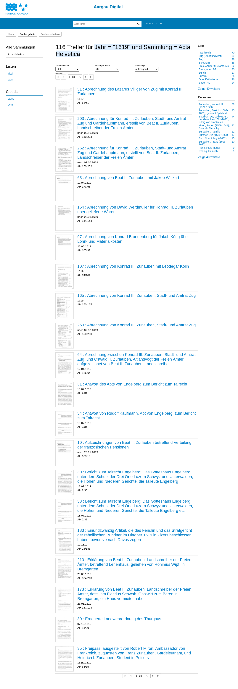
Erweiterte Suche (153, 24)
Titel (10, 73)
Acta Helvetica (16, 54)
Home (11, 34)
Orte (10, 104)
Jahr (10, 79)
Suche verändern (50, 34)
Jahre (11, 98)
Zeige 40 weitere (209, 88)
